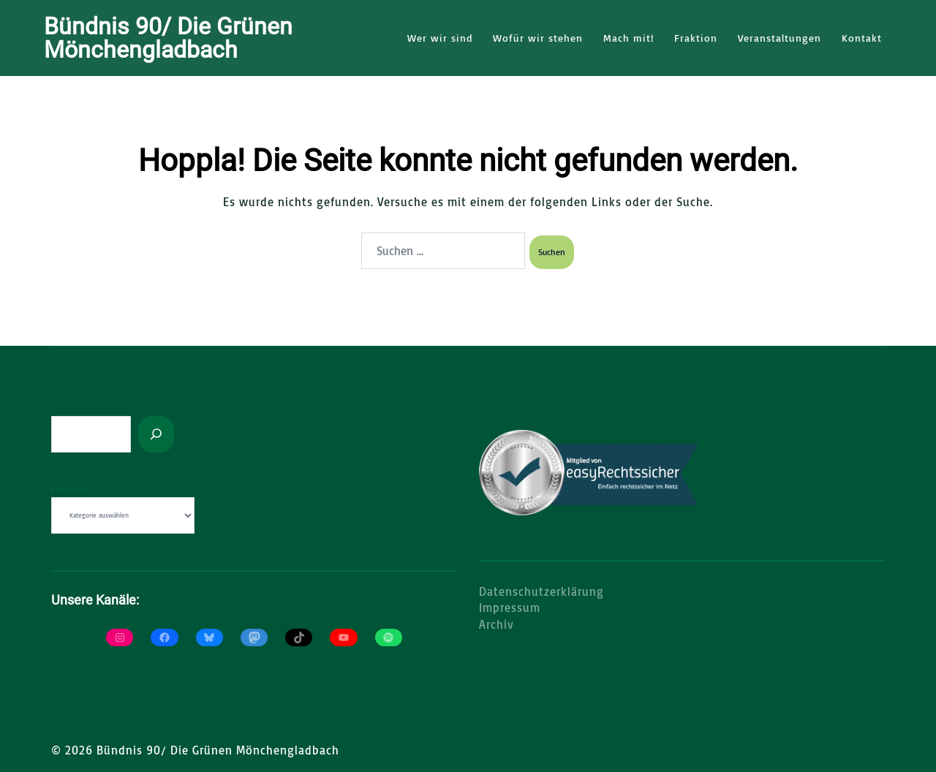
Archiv (496, 623)
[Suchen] (156, 433)
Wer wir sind (439, 37)
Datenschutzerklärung (541, 590)
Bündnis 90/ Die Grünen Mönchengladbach (168, 38)
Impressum (509, 606)
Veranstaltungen (779, 37)
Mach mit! (628, 37)
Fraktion (695, 37)
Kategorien (70, 487)
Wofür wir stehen (538, 37)
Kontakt (862, 37)
